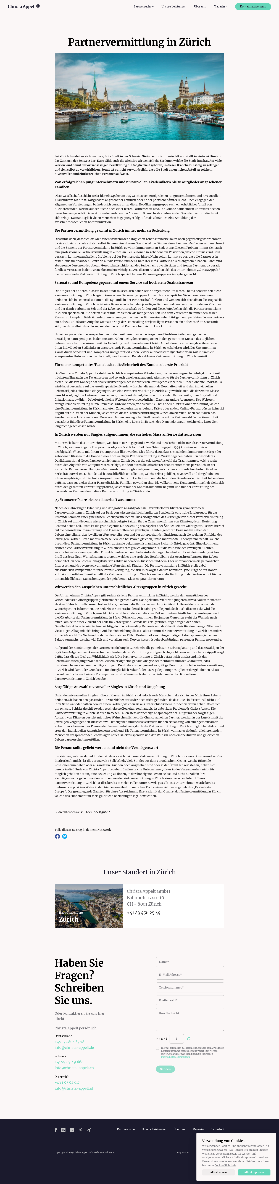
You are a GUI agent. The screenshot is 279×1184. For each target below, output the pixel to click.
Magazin (198, 1129)
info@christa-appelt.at (74, 1088)
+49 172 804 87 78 (69, 1042)
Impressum (183, 1152)
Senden (165, 1069)
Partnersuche (126, 1129)
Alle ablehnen (218, 1172)
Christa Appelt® (24, 6)
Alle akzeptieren (254, 1172)
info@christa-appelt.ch (74, 1068)
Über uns (200, 6)
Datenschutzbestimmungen (175, 1057)
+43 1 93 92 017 (67, 1082)
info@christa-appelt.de (74, 1047)
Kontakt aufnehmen (253, 6)
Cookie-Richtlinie (225, 1165)
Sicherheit (217, 1129)
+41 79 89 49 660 (69, 1062)
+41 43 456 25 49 (144, 912)
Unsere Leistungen (174, 6)
